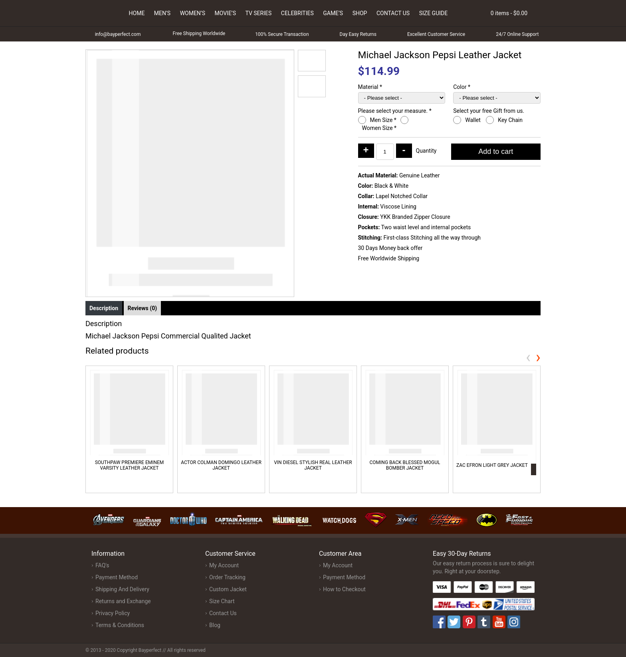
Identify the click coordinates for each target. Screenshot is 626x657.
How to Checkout (344, 589)
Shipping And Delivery (122, 589)
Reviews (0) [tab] (142, 308)
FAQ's (102, 565)
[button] (312, 60)
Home (137, 13)
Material (370, 87)
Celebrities (297, 13)
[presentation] (528, 357)
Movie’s (225, 13)
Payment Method (116, 577)
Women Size (379, 128)
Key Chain (511, 120)
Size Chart (222, 601)
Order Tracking (227, 577)
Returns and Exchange (123, 601)
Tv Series (258, 13)
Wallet (473, 120)
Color (461, 87)
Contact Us (393, 13)
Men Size (383, 120)
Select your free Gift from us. (489, 111)
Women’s (192, 13)
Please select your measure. (395, 111)
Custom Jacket (228, 589)
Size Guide (433, 13)
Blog (214, 625)
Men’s (162, 13)
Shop (360, 13)
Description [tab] (103, 308)
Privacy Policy (112, 613)
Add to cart (495, 151)
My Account (224, 565)
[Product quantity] (385, 152)
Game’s (333, 13)
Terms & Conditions (119, 625)
